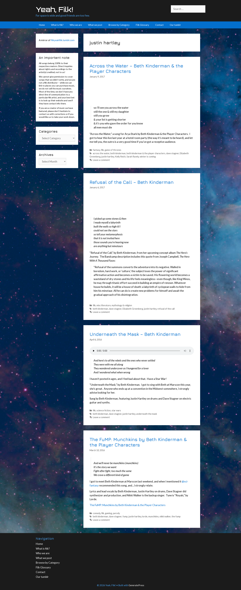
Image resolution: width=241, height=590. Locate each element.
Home (42, 24)
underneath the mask (146, 414)
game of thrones (113, 150)
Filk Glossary (142, 24)
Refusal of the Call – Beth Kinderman (132, 182)
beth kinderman (118, 153)
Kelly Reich (120, 156)
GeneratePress (136, 585)
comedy (96, 513)
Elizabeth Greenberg (133, 308)
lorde (144, 516)
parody (116, 513)
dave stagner (172, 153)
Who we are (76, 24)
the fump (176, 516)
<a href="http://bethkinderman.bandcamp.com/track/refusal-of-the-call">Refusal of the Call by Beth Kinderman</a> (142, 203)
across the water (101, 153)
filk (102, 150)
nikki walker (165, 516)
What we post (95, 24)
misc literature (104, 305)
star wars (116, 410)
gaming (108, 513)
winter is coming (148, 156)
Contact (159, 24)
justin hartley (107, 156)
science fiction (104, 410)
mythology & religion (122, 305)
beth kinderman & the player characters (146, 153)
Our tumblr (175, 24)
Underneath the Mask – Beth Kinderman (135, 334)
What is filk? (57, 24)
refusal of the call (166, 308)
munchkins (153, 516)
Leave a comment (101, 160)
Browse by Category (119, 24)
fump (125, 516)
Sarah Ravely (133, 156)
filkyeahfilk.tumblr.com (62, 40)
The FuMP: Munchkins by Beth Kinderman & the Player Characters (138, 442)
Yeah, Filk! (54, 9)
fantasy (96, 150)
